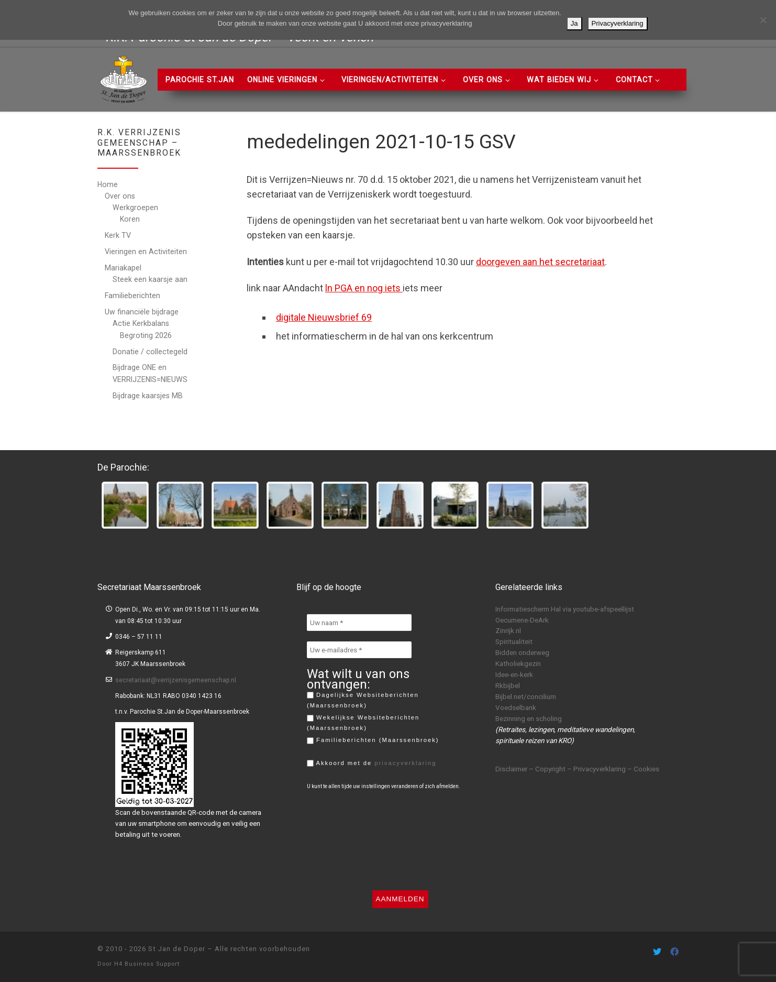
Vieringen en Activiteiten (146, 251)
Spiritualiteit (514, 641)
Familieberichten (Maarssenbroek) (373, 740)
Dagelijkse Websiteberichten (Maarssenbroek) (363, 700)
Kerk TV (118, 235)
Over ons (120, 196)
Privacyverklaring (618, 23)
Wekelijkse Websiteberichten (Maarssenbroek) (363, 722)
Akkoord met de (372, 763)
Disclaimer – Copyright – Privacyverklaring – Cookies (577, 769)
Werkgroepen (135, 207)
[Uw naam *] (359, 622)
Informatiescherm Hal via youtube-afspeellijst (564, 609)
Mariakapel (123, 268)
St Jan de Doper (176, 949)
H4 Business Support (147, 964)
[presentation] (350, 840)
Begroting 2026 (146, 335)
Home (107, 184)
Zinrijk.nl (508, 630)
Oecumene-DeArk (522, 620)
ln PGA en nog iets (364, 287)
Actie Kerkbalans (141, 323)
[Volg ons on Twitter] (657, 951)
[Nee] (763, 20)
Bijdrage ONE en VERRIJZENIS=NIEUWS (150, 373)
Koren (130, 219)
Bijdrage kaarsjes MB (148, 395)
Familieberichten (132, 295)
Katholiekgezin (518, 663)
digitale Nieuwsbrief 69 (324, 317)
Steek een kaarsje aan (150, 279)
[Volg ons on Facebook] (674, 951)
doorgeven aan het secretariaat (540, 261)
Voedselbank (515, 707)
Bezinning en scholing (528, 718)
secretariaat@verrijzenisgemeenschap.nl (175, 680)
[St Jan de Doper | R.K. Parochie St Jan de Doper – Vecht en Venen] (123, 78)
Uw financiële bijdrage (142, 312)
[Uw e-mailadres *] (359, 649)
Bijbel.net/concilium (525, 696)
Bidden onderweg (522, 652)
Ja (574, 23)
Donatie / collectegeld (150, 351)
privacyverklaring (405, 763)
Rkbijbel (507, 685)
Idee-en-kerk (514, 674)
